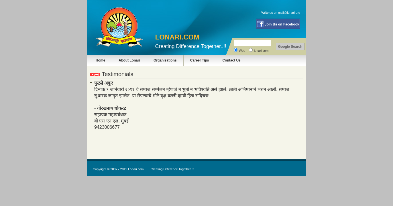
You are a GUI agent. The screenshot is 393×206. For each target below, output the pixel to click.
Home (100, 60)
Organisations (165, 60)
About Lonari (129, 60)
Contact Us (232, 60)
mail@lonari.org (289, 12)
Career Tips (199, 60)
